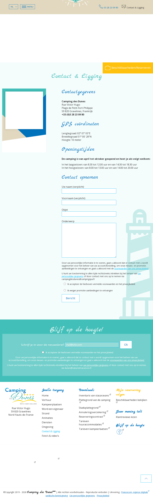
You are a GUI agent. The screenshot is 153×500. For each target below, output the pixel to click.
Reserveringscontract (91, 416)
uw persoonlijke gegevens (95, 365)
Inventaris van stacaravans (94, 395)
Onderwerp (89, 239)
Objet (89, 212)
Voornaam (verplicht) (89, 200)
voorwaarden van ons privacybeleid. (131, 268)
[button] (27, 6)
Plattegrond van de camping (94, 400)
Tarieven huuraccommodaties (90, 423)
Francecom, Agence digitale (134, 492)
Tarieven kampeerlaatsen (93, 429)
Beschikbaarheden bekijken (131, 400)
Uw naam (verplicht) (89, 189)
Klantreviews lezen (126, 417)
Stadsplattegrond (88, 407)
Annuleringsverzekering (92, 412)
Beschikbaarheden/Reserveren (128, 67)
